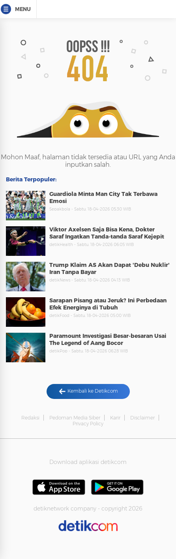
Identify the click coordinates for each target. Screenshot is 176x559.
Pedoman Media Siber (74, 418)
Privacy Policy (88, 424)
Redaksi (30, 418)
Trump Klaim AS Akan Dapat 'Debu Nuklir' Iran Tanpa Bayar (109, 268)
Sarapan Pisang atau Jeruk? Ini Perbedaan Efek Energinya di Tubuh (108, 304)
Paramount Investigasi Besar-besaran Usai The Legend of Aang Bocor (107, 339)
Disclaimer (142, 418)
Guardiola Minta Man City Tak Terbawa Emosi (103, 197)
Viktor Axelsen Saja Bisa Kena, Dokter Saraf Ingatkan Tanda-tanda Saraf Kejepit (106, 233)
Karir (115, 418)
